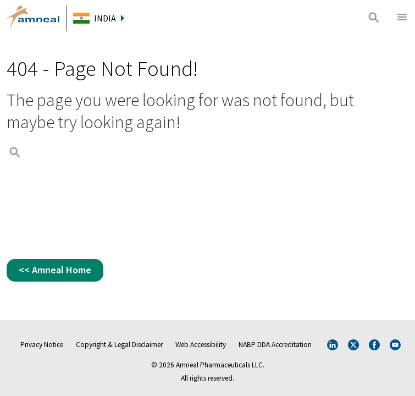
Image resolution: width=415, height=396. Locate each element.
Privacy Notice (41, 344)
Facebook (374, 344)
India (109, 18)
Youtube (395, 344)
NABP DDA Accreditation (275, 344)
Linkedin (332, 344)
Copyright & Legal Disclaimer (119, 344)
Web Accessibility (200, 344)
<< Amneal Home (55, 269)
